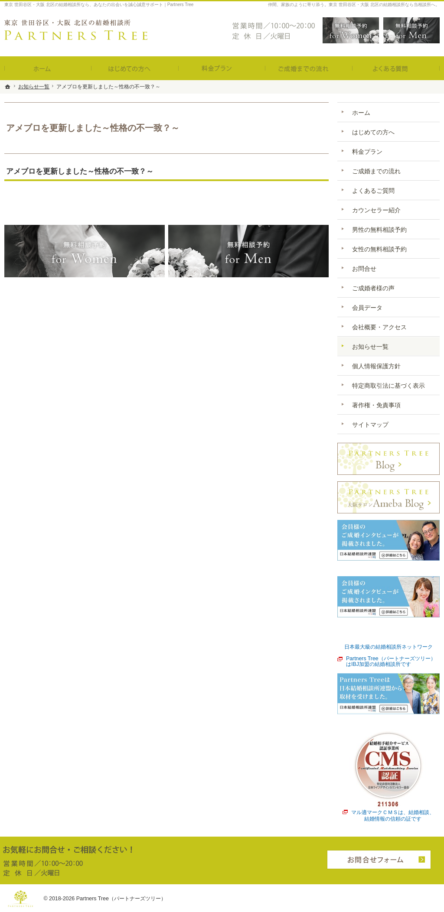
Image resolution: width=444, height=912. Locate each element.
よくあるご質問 (373, 190)
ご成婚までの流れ (376, 171)
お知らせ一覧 (370, 346)
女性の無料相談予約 (379, 249)
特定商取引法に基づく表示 (388, 385)
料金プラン (367, 151)
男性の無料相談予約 (379, 229)
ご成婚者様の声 (373, 288)
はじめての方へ (373, 132)
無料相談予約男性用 (411, 30)
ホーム (361, 112)
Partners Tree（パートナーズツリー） (121, 899)
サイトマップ (370, 424)
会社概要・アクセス (379, 327)
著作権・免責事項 (376, 405)
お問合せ (364, 268)
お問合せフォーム (379, 859)
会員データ (367, 307)
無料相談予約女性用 (351, 30)
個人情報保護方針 (376, 366)
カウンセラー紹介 (376, 210)
